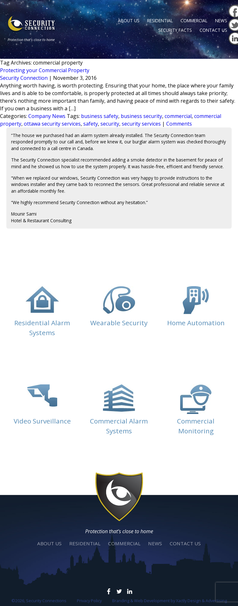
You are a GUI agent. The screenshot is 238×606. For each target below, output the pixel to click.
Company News (46, 116)
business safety (99, 116)
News (221, 20)
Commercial (193, 20)
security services (141, 123)
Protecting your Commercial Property (44, 70)
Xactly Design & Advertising (201, 600)
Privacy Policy (89, 600)
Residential (160, 20)
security (109, 123)
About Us (128, 20)
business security (141, 116)
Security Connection (24, 77)
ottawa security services (52, 123)
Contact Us (213, 30)
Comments (179, 123)
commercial (178, 116)
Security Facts (175, 30)
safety (90, 123)
